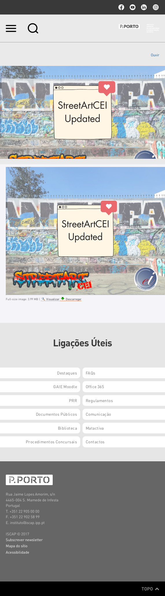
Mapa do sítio (17, 545)
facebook (121, 7)
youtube (132, 7)
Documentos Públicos (56, 414)
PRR (73, 400)
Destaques (67, 372)
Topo (150, 589)
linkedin (144, 7)
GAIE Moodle (65, 386)
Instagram (155, 7)
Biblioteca (67, 428)
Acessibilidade (17, 552)
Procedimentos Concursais (51, 441)
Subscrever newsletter (24, 539)
